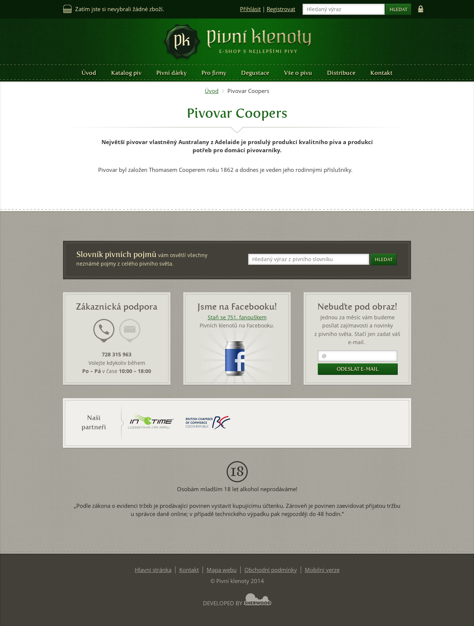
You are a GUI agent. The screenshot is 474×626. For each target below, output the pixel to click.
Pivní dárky (171, 72)
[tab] (103, 335)
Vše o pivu (298, 72)
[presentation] (103, 331)
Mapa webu (222, 569)
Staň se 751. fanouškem (237, 317)
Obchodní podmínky (270, 569)
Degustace (255, 72)
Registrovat (281, 9)
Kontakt (381, 72)
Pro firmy (213, 72)
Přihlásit (250, 9)
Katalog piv (126, 72)
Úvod (88, 72)
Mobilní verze (322, 569)
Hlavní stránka (153, 569)
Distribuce (341, 72)
